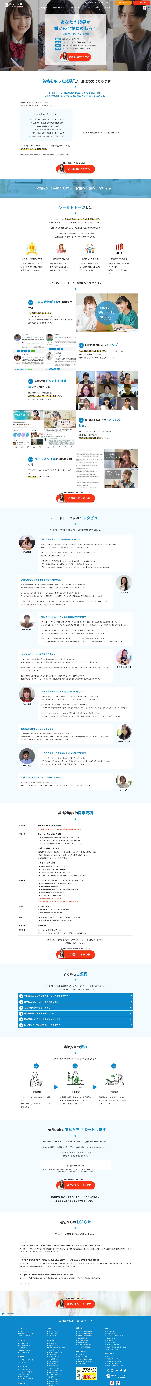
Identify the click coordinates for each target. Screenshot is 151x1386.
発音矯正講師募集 (82, 1342)
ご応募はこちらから (79, 57)
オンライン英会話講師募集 (85, 1331)
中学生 (111, 1349)
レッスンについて (93, 7)
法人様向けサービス (54, 1381)
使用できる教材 (23, 1376)
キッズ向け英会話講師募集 (85, 1333)
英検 (106, 1347)
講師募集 (101, 2)
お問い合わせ (52, 1336)
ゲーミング (116, 1349)
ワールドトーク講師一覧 (26, 1360)
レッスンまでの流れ (24, 1369)
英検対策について (59, 7)
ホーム (3, 1313)
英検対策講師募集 (82, 1338)
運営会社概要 (81, 1363)
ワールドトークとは (24, 1343)
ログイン (123, 3)
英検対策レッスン (53, 1345)
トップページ (23, 1331)
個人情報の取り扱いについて (86, 1359)
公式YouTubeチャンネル (113, 1338)
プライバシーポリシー (84, 1357)
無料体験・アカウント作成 (26, 1333)
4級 (62, 1348)
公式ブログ (109, 2)
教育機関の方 (92, 2)
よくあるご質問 (52, 1333)
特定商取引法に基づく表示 (85, 1361)
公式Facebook (111, 1342)
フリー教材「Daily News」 (26, 1378)
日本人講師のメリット (25, 1345)
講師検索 (42, 8)
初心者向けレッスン (54, 1343)
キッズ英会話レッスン (54, 1357)
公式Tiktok (110, 1340)
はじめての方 (76, 7)
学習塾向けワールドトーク (114, 1359)
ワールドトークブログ (113, 1345)
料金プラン (109, 7)
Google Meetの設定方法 (26, 1372)
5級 (64, 1348)
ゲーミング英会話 (53, 1383)
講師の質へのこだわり (25, 1350)
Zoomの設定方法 (24, 1374)
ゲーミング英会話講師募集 (85, 1347)
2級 (54, 1348)
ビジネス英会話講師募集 (84, 1345)
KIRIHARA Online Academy (114, 1361)
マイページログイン (24, 1336)
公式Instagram (111, 1331)
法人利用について (24, 1352)
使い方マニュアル (53, 1331)
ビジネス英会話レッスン (55, 1370)
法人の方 (83, 2)
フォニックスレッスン (54, 1368)
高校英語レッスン (53, 1363)
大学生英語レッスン (54, 1366)
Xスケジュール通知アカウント (115, 1336)
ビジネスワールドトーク (113, 1356)
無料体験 (142, 3)
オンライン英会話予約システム (115, 1365)
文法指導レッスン (53, 1354)
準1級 (51, 1348)
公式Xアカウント (111, 1333)
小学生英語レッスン (54, 1359)
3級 (60, 1348)
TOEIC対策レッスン (53, 1350)
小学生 (107, 1349)
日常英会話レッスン (54, 1372)
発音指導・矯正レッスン (55, 1352)
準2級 (56, 1348)
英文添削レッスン (53, 1377)
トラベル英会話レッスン (55, 1374)
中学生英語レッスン (54, 1361)
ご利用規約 (81, 1354)
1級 (48, 1348)
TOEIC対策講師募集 (83, 1340)
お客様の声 (22, 1348)
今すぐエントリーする (79, 1185)
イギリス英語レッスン (54, 1379)
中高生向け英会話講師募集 (85, 1336)
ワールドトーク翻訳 (112, 1363)
